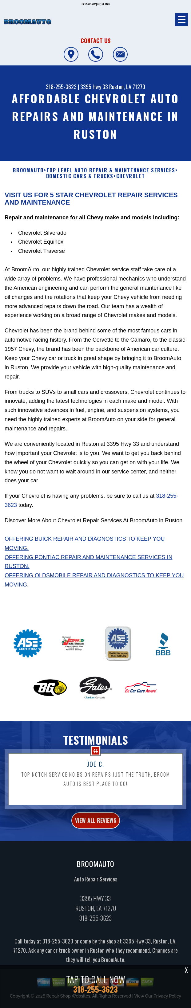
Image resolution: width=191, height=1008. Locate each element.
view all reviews (95, 829)
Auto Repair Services (95, 888)
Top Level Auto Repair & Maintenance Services (110, 170)
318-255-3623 (61, 87)
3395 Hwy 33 (94, 87)
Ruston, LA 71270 (127, 87)
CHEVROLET (130, 176)
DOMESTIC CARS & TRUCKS (79, 176)
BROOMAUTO (28, 170)
